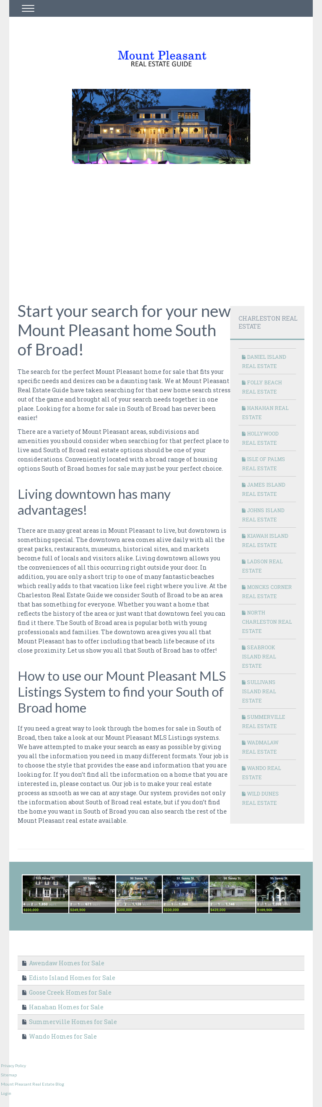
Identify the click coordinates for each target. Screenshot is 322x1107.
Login (6, 1093)
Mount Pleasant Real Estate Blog (32, 1083)
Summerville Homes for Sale (69, 1022)
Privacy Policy (13, 1065)
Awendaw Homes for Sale (63, 963)
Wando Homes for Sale (59, 1036)
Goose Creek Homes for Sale (67, 992)
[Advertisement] (170, 227)
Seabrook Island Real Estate (259, 656)
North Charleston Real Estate (267, 621)
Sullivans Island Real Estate (259, 691)
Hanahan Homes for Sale (63, 1007)
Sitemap (9, 1074)
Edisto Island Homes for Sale (68, 978)
